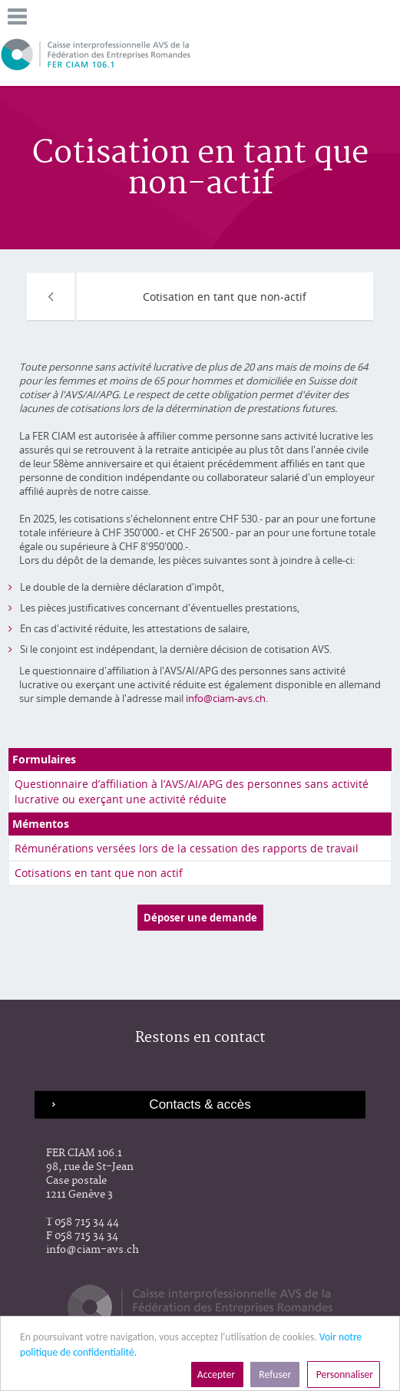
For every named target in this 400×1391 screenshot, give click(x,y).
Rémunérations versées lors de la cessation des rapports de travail (187, 848)
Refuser (274, 1374)
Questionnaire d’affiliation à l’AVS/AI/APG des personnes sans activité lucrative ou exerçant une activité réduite (192, 791)
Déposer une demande (200, 918)
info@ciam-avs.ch (226, 698)
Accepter (217, 1374)
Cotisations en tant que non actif (99, 872)
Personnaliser (343, 1374)
